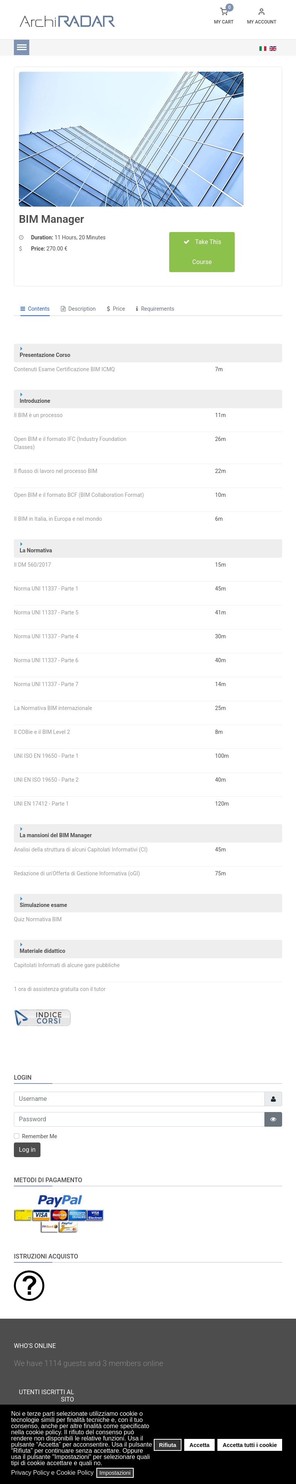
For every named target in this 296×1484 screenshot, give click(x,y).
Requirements (155, 309)
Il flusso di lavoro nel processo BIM (56, 471)
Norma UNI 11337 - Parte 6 (46, 660)
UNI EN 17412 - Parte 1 (41, 804)
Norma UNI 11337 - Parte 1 (46, 589)
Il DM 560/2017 (32, 565)
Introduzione (35, 398)
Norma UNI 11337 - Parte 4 (46, 636)
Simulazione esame (43, 902)
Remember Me (39, 1136)
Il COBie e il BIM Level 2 (42, 732)
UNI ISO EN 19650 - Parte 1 (46, 756)
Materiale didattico (42, 948)
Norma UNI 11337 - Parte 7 (46, 684)
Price (116, 309)
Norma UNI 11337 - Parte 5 (46, 612)
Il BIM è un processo (38, 415)
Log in (27, 1149)
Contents (35, 309)
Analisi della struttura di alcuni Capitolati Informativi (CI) (81, 849)
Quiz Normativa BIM (38, 919)
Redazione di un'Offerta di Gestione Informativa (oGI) (77, 873)
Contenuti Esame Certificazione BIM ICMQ (64, 369)
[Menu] (21, 47)
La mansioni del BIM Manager (56, 832)
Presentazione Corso (45, 352)
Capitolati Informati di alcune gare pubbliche (66, 965)
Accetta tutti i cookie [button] (250, 1445)
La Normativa (36, 548)
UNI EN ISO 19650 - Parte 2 (46, 780)
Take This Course (202, 252)
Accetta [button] (200, 1445)
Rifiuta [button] (168, 1445)
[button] (104, 1464)
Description (78, 309)
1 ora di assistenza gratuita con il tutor (60, 989)
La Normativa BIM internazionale (53, 708)
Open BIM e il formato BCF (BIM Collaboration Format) (79, 495)
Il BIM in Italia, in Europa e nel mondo (58, 519)
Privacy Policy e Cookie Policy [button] (52, 1472)
